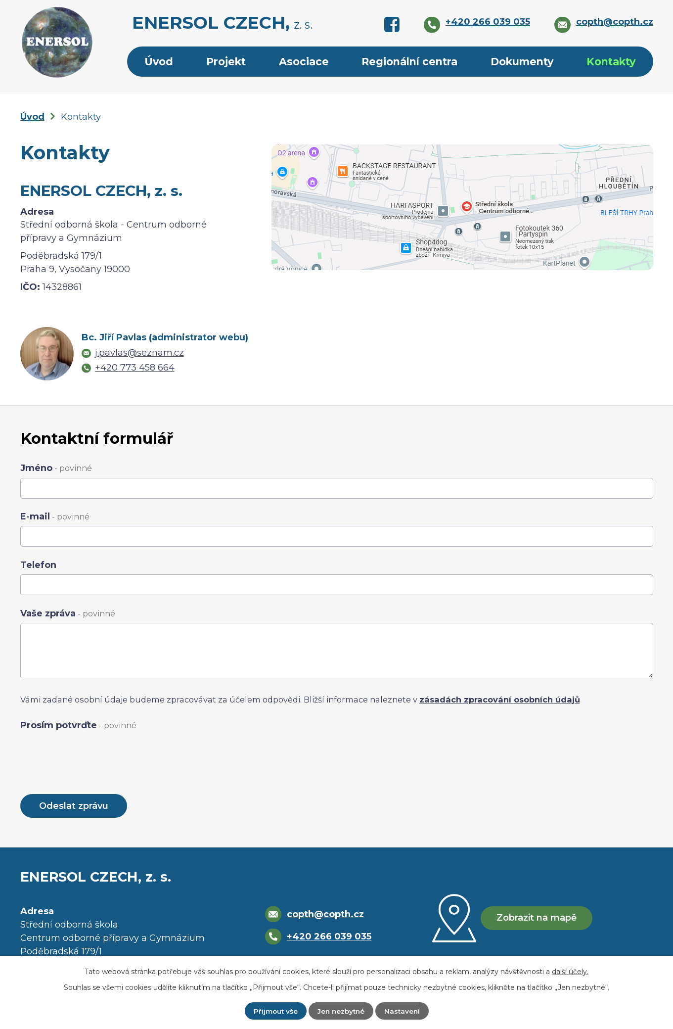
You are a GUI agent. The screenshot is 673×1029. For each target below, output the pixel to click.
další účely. (570, 971)
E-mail (55, 516)
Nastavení (403, 1010)
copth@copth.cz (324, 915)
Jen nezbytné (340, 1010)
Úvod (158, 61)
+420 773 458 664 (135, 367)
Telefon (38, 565)
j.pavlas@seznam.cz (139, 352)
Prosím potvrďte (78, 725)
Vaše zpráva (67, 613)
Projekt (226, 61)
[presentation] (95, 754)
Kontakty (610, 61)
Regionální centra (409, 61)
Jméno (56, 468)
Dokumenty (522, 61)
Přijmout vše (273, 1010)
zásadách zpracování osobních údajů (499, 699)
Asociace (304, 61)
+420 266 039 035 (328, 937)
